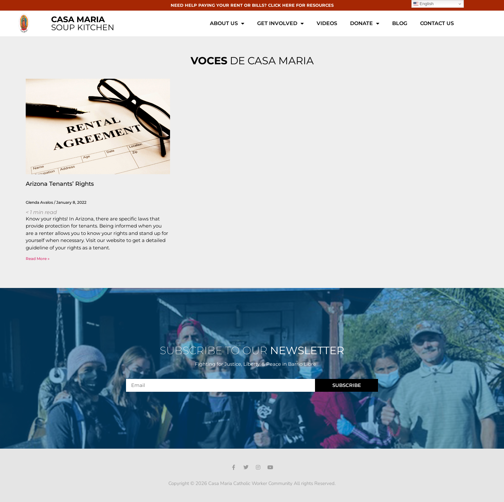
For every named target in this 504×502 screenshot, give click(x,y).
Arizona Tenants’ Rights (60, 183)
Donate (364, 23)
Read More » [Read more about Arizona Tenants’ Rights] (38, 258)
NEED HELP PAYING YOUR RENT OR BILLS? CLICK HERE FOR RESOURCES (252, 5)
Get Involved (280, 23)
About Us (227, 23)
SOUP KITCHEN (82, 23)
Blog (399, 23)
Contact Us (437, 23)
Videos (327, 23)
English (423, 3)
